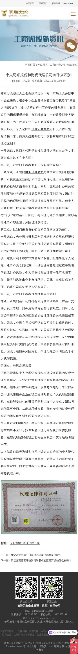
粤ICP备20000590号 (15, 646)
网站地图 (67, 646)
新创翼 (42, 646)
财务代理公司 (34, 172)
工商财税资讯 (57, 64)
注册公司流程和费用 (24, 634)
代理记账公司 (40, 129)
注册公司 (45, 631)
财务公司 (47, 121)
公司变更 (7, 634)
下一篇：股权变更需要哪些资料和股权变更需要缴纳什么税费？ (36, 560)
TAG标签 (39, 649)
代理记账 (34, 631)
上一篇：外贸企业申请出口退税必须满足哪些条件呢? (30, 555)
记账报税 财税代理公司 (25, 543)
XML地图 (54, 646)
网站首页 (43, 64)
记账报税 (72, 64)
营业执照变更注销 (46, 634)
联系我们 (43, 3)
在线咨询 (30, 3)
